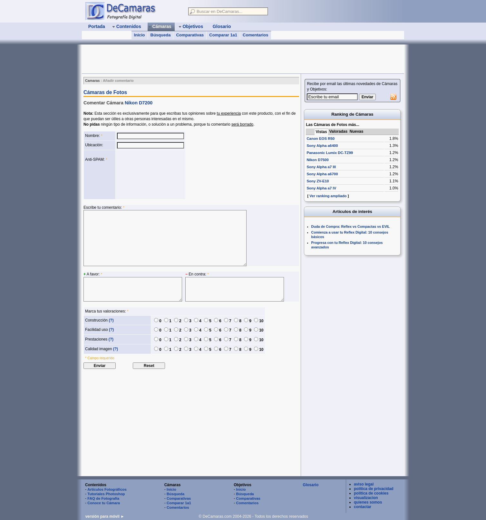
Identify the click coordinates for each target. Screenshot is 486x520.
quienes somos (368, 502)
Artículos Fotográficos (107, 489)
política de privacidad (374, 488)
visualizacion (366, 498)
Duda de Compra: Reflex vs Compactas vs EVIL (350, 226)
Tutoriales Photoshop (106, 494)
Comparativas (190, 35)
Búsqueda (161, 35)
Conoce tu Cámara (103, 503)
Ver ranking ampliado (327, 196)
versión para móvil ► (104, 516)
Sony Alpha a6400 (322, 146)
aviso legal (364, 484)
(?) (111, 320)
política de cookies (371, 493)
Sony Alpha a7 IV (321, 188)
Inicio (139, 35)
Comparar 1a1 (223, 35)
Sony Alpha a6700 (322, 174)
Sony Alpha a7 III (321, 167)
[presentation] (143, 174)
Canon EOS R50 (320, 138)
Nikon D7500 (317, 160)
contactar (362, 507)
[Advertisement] (199, 58)
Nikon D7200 (138, 102)
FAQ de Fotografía (103, 498)
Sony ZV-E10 (317, 181)
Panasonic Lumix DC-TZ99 (329, 153)
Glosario (311, 485)
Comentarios (255, 35)
